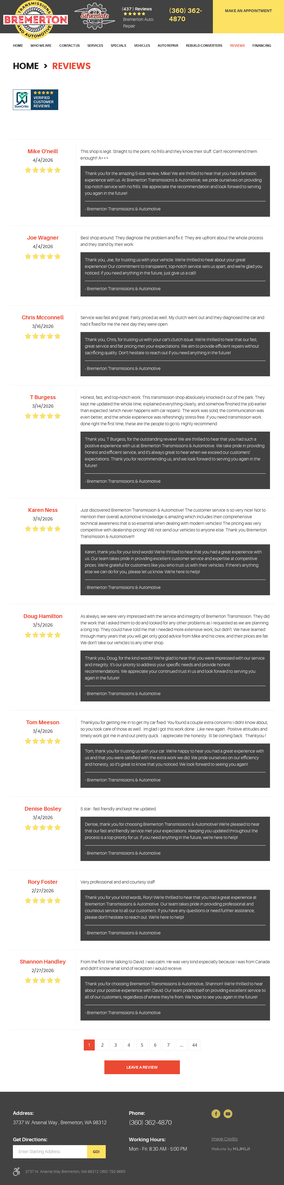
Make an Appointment (248, 11)
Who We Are (40, 46)
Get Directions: (30, 1139)
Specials (118, 46)
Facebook (215, 1113)
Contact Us (69, 46)
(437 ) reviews (137, 9)
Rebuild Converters (204, 46)
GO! (96, 1152)
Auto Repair (168, 46)
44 (194, 1045)
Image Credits (224, 1139)
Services (95, 46)
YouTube (228, 1113)
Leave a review (142, 1067)
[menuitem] (18, 46)
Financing (261, 46)
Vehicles (142, 46)
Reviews (237, 46)
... (181, 1045)
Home (18, 46)
